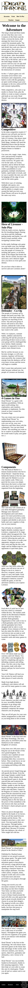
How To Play (20, 16)
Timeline (11, 20)
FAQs (17, 984)
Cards (13, 16)
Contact (3, 984)
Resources (10, 984)
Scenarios (7, 16)
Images (17, 20)
